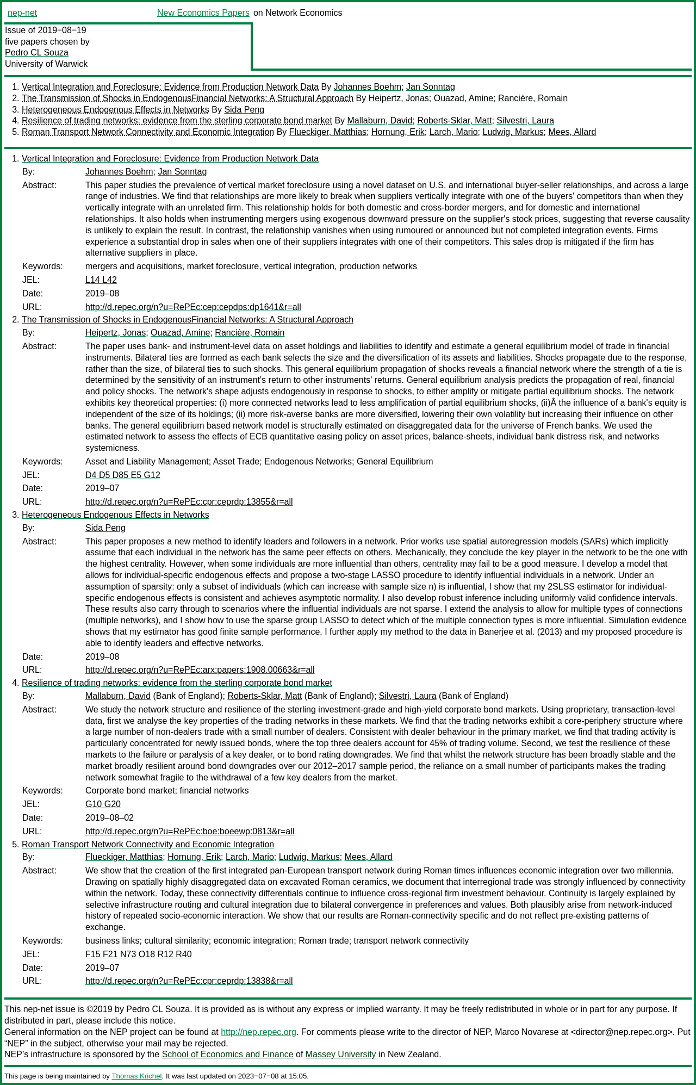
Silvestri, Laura (525, 120)
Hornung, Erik (398, 132)
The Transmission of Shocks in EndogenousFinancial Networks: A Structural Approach (187, 98)
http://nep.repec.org (258, 1032)
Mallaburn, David (380, 120)
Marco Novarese (526, 1032)
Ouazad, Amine (463, 98)
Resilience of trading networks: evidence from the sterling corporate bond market (177, 120)
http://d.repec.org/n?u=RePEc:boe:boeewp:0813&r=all (189, 831)
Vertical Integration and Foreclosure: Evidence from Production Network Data (170, 86)
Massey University (341, 1054)
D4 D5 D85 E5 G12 (122, 475)
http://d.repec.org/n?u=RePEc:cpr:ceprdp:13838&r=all (189, 980)
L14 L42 (101, 279)
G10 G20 (103, 804)
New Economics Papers (203, 12)
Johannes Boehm (368, 86)
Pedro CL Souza (37, 52)
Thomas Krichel (136, 1076)
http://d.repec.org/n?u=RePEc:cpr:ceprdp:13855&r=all (189, 501)
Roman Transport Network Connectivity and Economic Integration (148, 132)
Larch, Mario (454, 132)
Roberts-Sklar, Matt (454, 120)
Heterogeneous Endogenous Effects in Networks (115, 109)
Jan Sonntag (430, 86)
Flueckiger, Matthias (327, 132)
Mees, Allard (572, 132)
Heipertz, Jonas (399, 98)
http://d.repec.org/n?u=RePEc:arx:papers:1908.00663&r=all (200, 669)
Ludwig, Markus (512, 132)
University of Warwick (46, 64)
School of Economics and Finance (228, 1054)
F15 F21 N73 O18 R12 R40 (138, 954)
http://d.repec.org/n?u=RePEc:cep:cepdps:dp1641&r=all (193, 307)
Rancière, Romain (533, 98)
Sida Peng (244, 109)
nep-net (22, 12)
